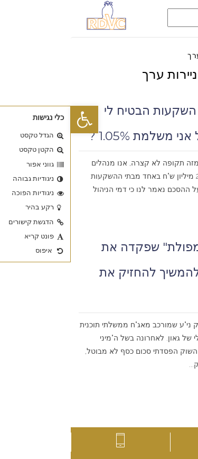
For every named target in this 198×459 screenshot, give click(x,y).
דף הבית (176, 55)
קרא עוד (174, 216)
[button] (13, 119)
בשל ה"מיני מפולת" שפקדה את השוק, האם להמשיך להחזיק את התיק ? (109, 272)
